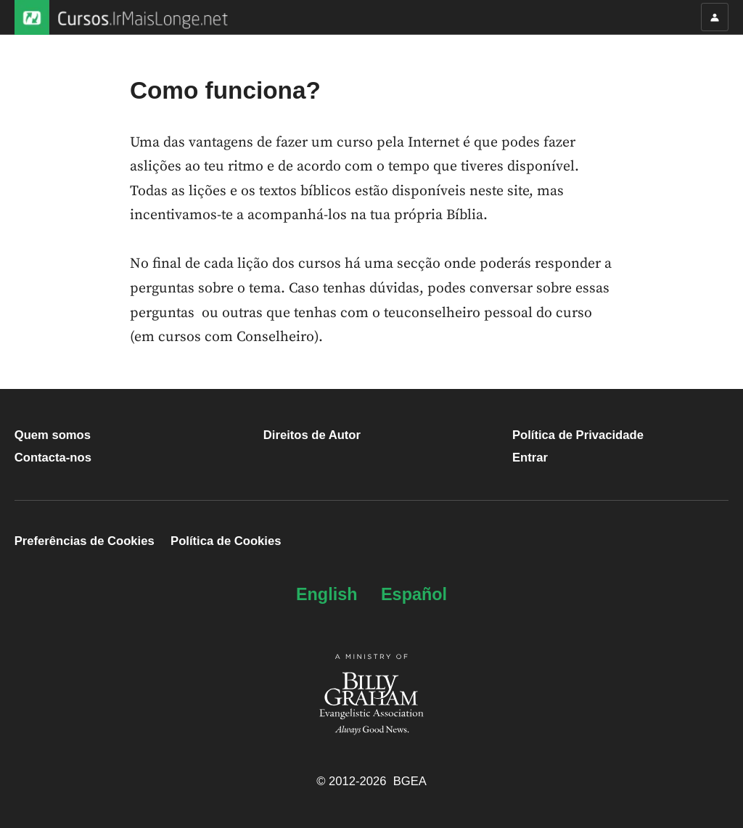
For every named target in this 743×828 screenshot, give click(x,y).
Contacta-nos (53, 457)
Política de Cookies (226, 541)
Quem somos (53, 435)
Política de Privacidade (578, 435)
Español (414, 594)
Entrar (530, 457)
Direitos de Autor (312, 435)
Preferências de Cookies (85, 541)
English (327, 594)
